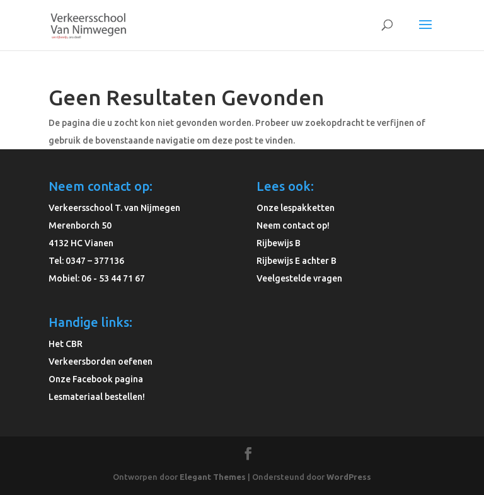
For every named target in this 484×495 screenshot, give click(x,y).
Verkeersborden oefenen (101, 361)
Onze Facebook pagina (96, 379)
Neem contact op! (293, 225)
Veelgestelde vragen (299, 278)
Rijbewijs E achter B (296, 261)
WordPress (348, 476)
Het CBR (66, 344)
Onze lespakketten (295, 208)
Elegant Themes (213, 476)
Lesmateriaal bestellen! (97, 397)
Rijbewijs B (278, 243)
